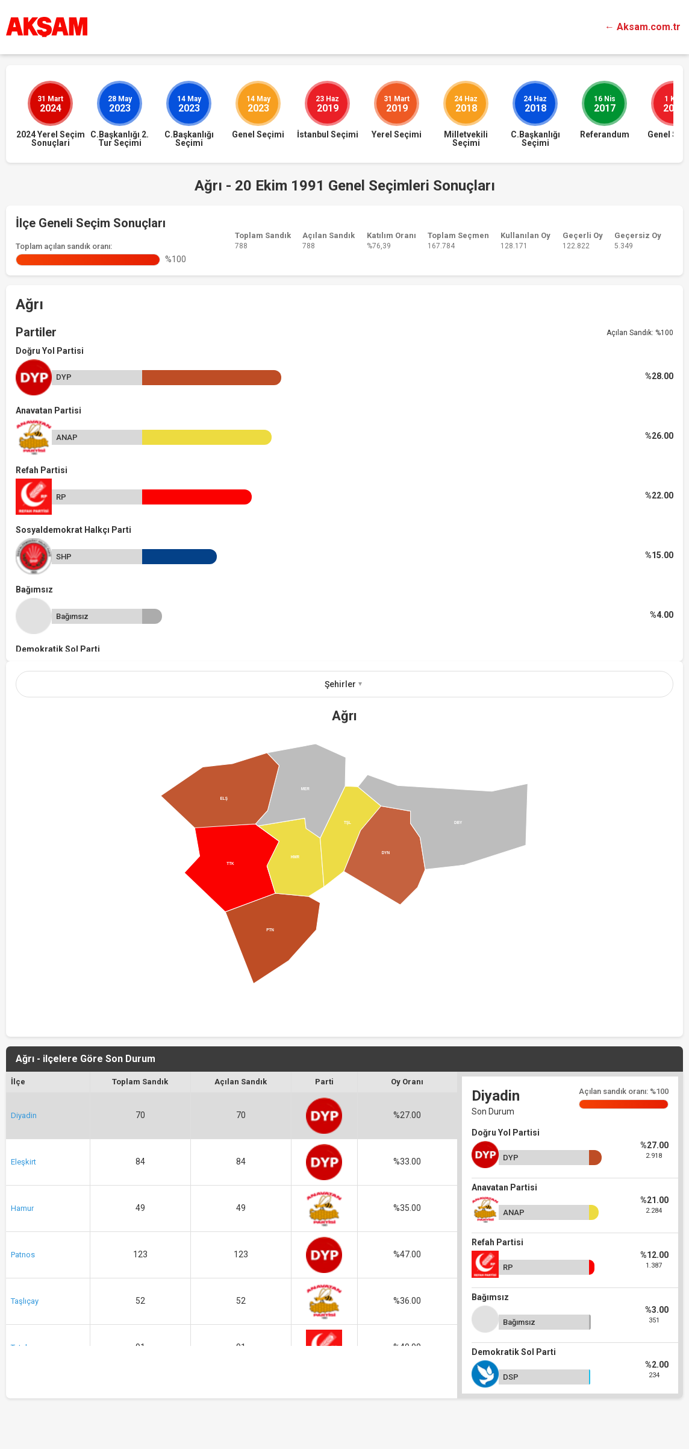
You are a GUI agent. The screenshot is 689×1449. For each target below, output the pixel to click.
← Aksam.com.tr (643, 27)
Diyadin (24, 1115)
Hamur (22, 1208)
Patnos (23, 1254)
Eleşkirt (23, 1161)
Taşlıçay (25, 1301)
